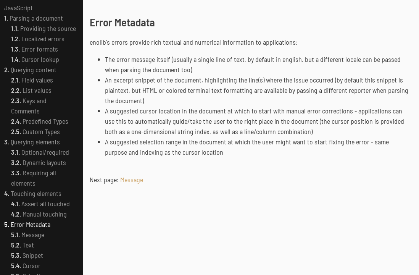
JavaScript (18, 7)
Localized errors (37, 38)
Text (22, 245)
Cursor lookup (35, 59)
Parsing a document (33, 18)
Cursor (25, 265)
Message (27, 234)
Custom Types (35, 131)
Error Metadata (27, 224)
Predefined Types (39, 121)
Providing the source (43, 28)
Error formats (34, 49)
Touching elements (32, 193)
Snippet (27, 255)
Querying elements (32, 142)
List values (31, 90)
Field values (32, 80)
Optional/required (40, 152)
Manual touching (39, 214)
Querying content (30, 69)
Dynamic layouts (38, 162)
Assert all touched (40, 203)
